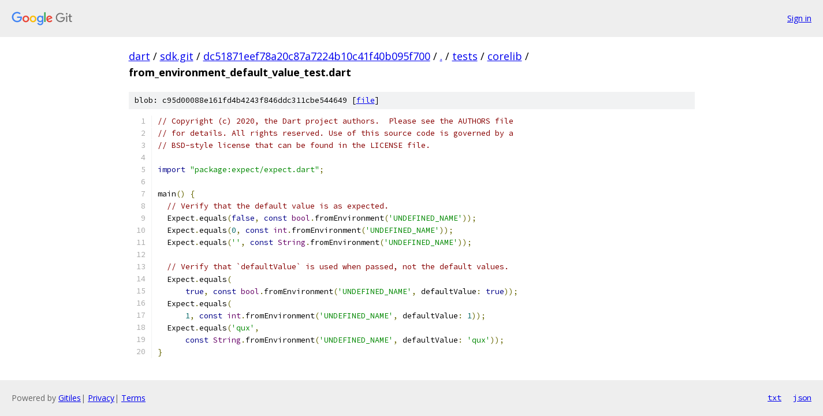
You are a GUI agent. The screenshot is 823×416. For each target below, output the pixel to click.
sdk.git (176, 56)
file (365, 100)
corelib (504, 56)
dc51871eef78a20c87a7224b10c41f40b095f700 (316, 56)
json (802, 397)
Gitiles (69, 397)
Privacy (101, 397)
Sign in (799, 18)
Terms (133, 397)
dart (139, 56)
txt (774, 397)
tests (465, 56)
